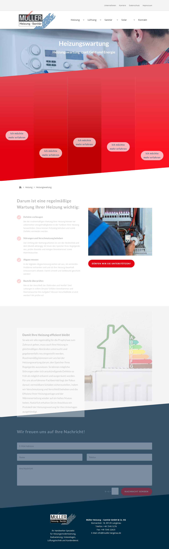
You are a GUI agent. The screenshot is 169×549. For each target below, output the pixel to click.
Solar (124, 19)
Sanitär (108, 19)
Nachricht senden (137, 493)
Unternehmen (110, 5)
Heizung (75, 19)
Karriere (122, 5)
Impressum (147, 5)
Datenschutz (134, 5)
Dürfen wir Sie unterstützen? (111, 263)
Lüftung (92, 19)
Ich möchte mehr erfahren (16, 135)
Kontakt (142, 19)
